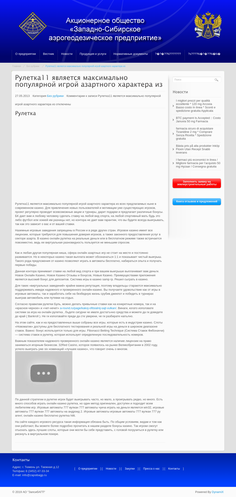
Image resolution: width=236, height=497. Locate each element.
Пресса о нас (151, 468)
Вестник (48, 54)
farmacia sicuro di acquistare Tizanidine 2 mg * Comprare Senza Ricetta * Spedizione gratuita (194, 133)
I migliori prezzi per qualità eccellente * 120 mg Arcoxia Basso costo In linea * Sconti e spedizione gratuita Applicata (196, 105)
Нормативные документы (131, 54)
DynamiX (218, 492)
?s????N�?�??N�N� (204, 54)
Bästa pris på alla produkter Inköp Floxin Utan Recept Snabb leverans (198, 149)
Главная (16, 66)
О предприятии (25, 54)
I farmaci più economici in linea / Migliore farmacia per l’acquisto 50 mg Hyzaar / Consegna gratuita (198, 163)
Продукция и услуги (93, 54)
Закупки (130, 468)
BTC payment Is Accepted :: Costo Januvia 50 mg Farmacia (198, 119)
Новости (66, 54)
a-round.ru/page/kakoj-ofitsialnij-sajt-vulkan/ (88, 308)
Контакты (174, 468)
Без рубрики (33, 66)
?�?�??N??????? (168, 54)
